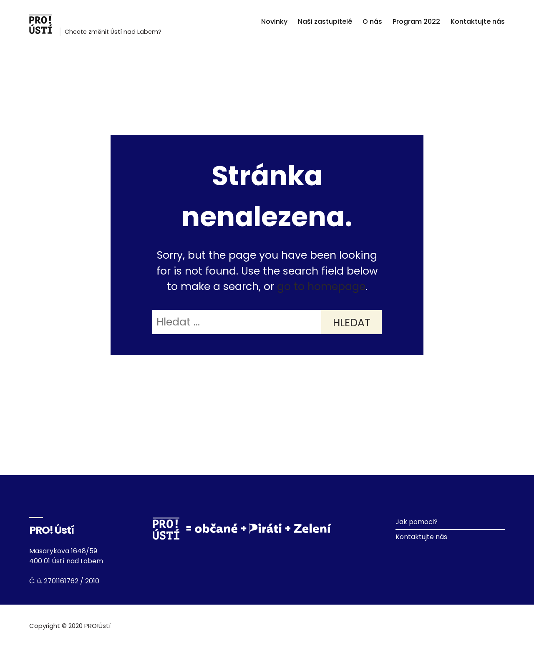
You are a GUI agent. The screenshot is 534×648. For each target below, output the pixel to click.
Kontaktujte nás (478, 21)
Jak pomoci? (416, 522)
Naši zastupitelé (325, 21)
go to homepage (321, 286)
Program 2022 (416, 21)
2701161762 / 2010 (71, 581)
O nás (372, 21)
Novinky (274, 21)
